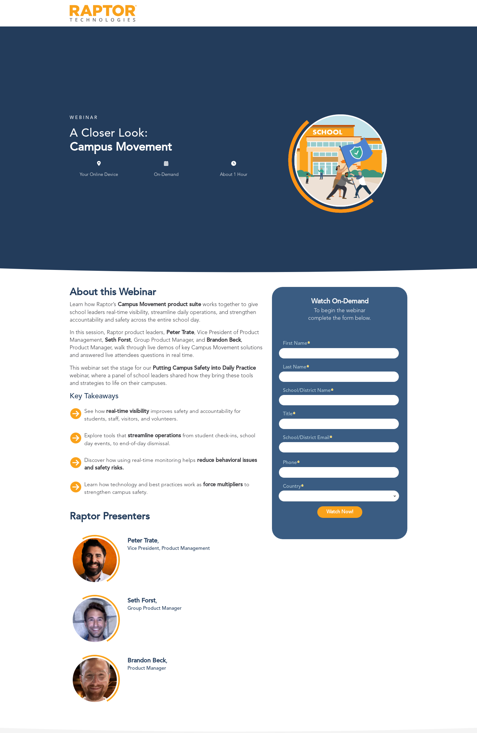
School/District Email (306, 437)
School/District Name (307, 390)
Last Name (294, 367)
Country (292, 486)
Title (288, 414)
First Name (295, 343)
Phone (290, 462)
